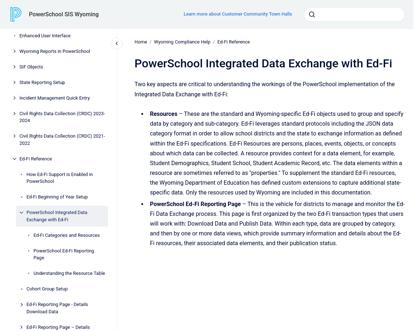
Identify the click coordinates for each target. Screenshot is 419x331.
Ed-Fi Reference (36, 159)
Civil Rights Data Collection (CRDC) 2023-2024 (62, 117)
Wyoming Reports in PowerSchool (55, 51)
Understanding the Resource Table (69, 273)
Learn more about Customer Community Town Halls (238, 14)
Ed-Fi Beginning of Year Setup (57, 197)
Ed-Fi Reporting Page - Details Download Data (57, 308)
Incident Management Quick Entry (55, 98)
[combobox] (354, 14)
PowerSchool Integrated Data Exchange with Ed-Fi (56, 216)
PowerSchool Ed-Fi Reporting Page (64, 254)
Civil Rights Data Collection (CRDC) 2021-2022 (62, 139)
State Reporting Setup (42, 82)
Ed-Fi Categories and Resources (67, 235)
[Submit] (312, 14)
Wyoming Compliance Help (182, 42)
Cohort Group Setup (47, 289)
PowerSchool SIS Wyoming (64, 14)
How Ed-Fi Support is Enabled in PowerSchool (59, 178)
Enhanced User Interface (45, 35)
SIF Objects (31, 67)
